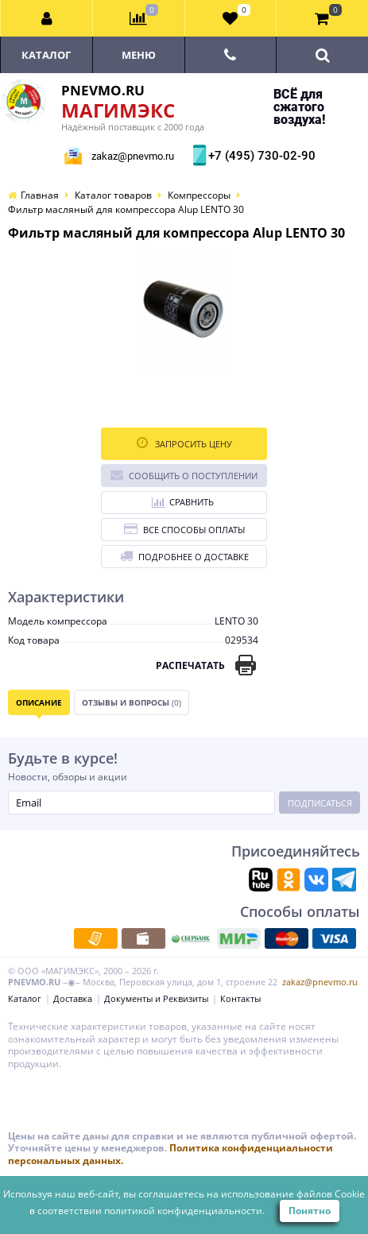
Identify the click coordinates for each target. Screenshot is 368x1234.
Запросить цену (184, 443)
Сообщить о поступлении (184, 475)
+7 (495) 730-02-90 (260, 156)
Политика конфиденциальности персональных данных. (170, 1154)
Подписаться (320, 803)
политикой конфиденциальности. (184, 1210)
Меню (139, 55)
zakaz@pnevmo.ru (132, 156)
